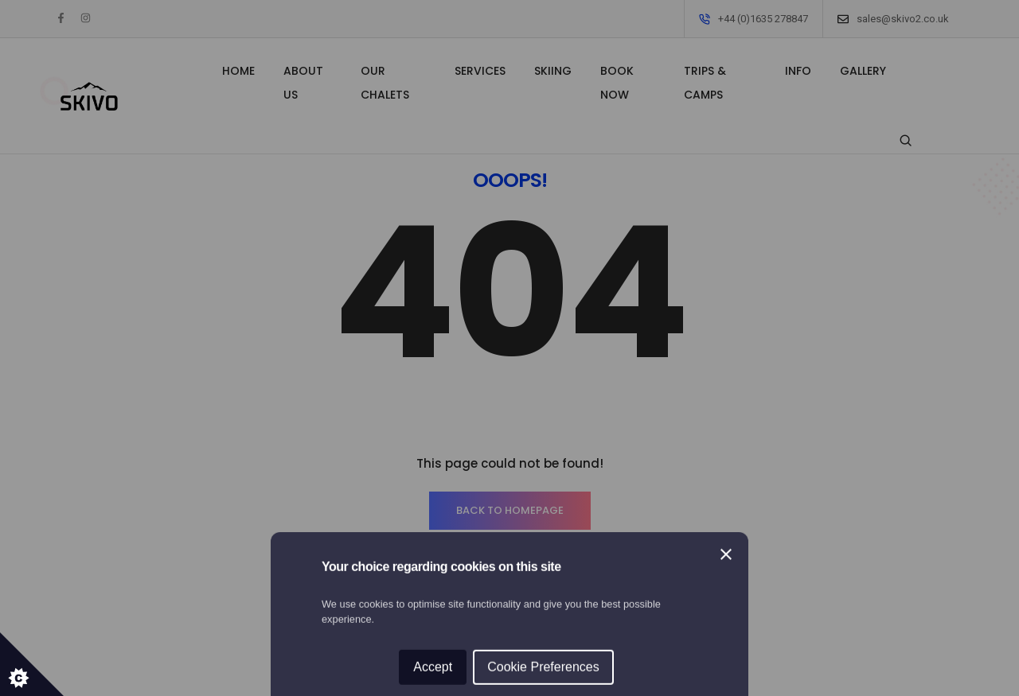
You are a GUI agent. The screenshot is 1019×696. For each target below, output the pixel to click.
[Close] (726, 275)
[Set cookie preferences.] (32, 664)
